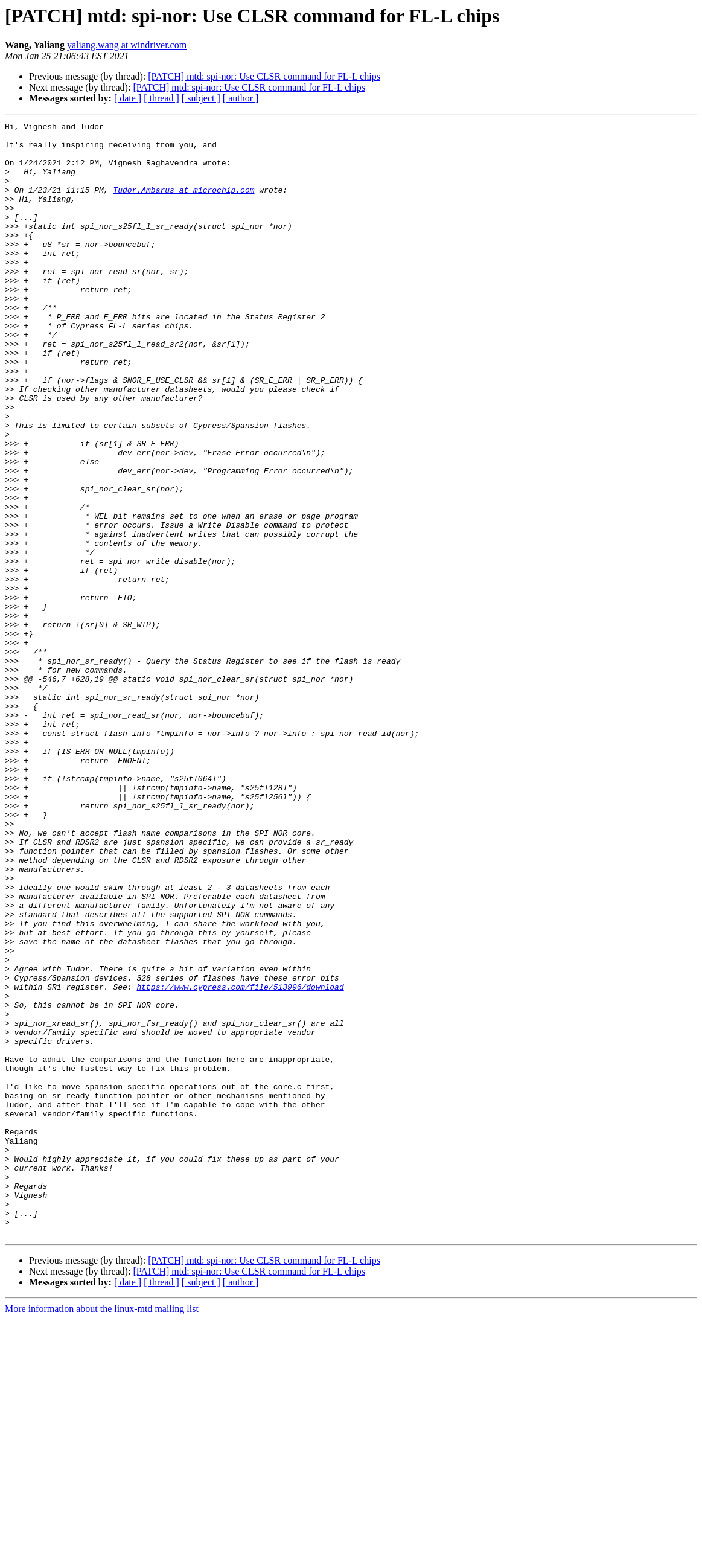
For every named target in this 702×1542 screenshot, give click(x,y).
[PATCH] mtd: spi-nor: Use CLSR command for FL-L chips (264, 76)
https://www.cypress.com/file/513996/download (239, 1160)
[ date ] (127, 98)
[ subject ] (201, 98)
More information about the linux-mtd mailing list (102, 1531)
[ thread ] (161, 98)
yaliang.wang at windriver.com (127, 45)
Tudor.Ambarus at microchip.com (183, 204)
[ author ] (241, 98)
